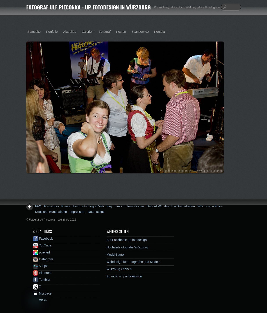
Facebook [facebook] (43, 238)
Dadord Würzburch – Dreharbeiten (171, 206)
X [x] (37, 286)
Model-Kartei (116, 254)
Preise (65, 206)
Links (118, 206)
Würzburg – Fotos (209, 206)
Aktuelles (69, 31)
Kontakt (159, 31)
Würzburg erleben (119, 269)
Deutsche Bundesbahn (51, 211)
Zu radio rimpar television (124, 276)
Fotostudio (51, 206)
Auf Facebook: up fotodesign (127, 240)
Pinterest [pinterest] (42, 273)
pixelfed (41, 252)
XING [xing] (40, 300)
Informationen (134, 206)
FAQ (38, 206)
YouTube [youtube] (42, 245)
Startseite (34, 31)
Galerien (87, 31)
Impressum (77, 211)
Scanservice (140, 31)
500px (40, 266)
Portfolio (52, 31)
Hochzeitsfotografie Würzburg (127, 247)
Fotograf (105, 31)
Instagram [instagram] (43, 259)
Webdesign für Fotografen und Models (133, 262)
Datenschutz (96, 211)
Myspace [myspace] (42, 293)
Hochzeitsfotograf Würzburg (92, 206)
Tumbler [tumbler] (41, 279)
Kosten (121, 31)
